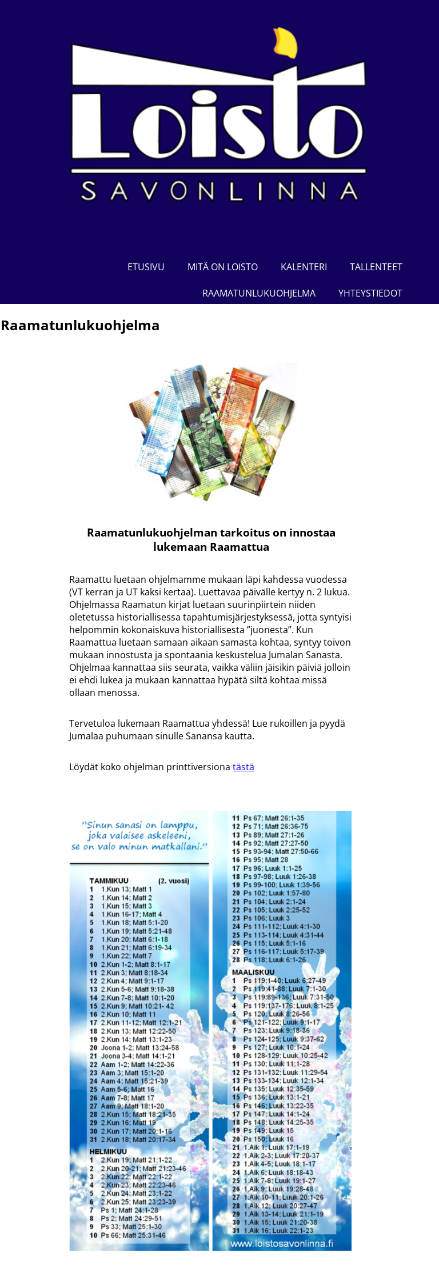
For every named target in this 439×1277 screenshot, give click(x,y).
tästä (243, 766)
